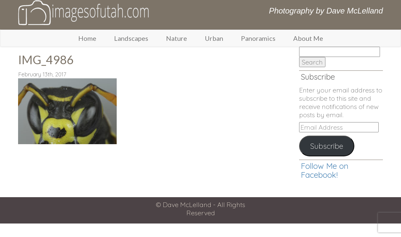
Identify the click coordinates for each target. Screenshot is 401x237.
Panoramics (258, 38)
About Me (308, 38)
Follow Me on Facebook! (324, 170)
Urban (214, 38)
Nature (176, 38)
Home (87, 38)
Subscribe (326, 146)
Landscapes (131, 38)
